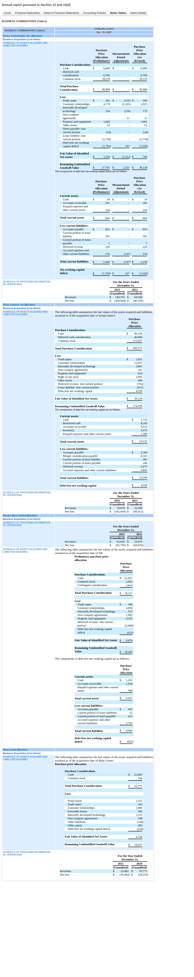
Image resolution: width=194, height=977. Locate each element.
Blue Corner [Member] (15, 749)
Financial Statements (27, 12)
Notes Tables (118, 12)
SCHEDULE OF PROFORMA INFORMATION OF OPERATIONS (26, 283)
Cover (7, 12)
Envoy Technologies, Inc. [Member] (22, 35)
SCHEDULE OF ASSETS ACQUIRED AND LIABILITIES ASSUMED (25, 44)
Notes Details (138, 12)
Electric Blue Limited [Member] (20, 515)
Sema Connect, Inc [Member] (19, 304)
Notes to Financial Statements (61, 12)
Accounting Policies (94, 12)
